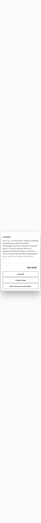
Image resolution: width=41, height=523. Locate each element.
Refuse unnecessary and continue (20, 286)
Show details (32, 267)
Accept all (20, 274)
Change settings (20, 280)
